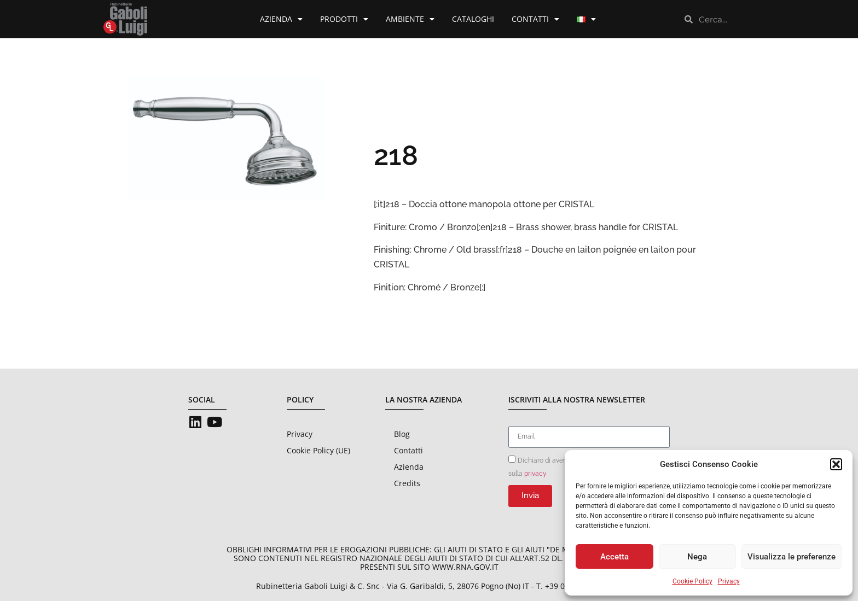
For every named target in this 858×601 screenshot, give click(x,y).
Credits (407, 483)
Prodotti (344, 19)
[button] (836, 464)
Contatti (535, 19)
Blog (402, 434)
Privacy (729, 581)
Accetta (614, 557)
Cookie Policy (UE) (318, 450)
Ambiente (410, 19)
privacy (535, 473)
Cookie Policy (692, 581)
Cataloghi (473, 19)
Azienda (281, 19)
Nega (697, 557)
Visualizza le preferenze (791, 557)
